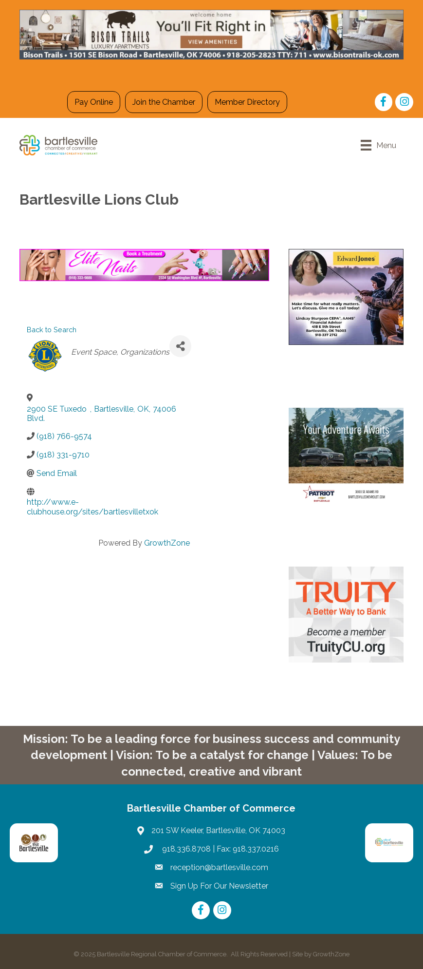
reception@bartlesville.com (219, 867)
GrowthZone (167, 543)
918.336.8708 (185, 849)
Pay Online (93, 102)
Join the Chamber (163, 102)
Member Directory (247, 102)
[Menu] (378, 145)
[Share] (180, 346)
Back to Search (51, 329)
